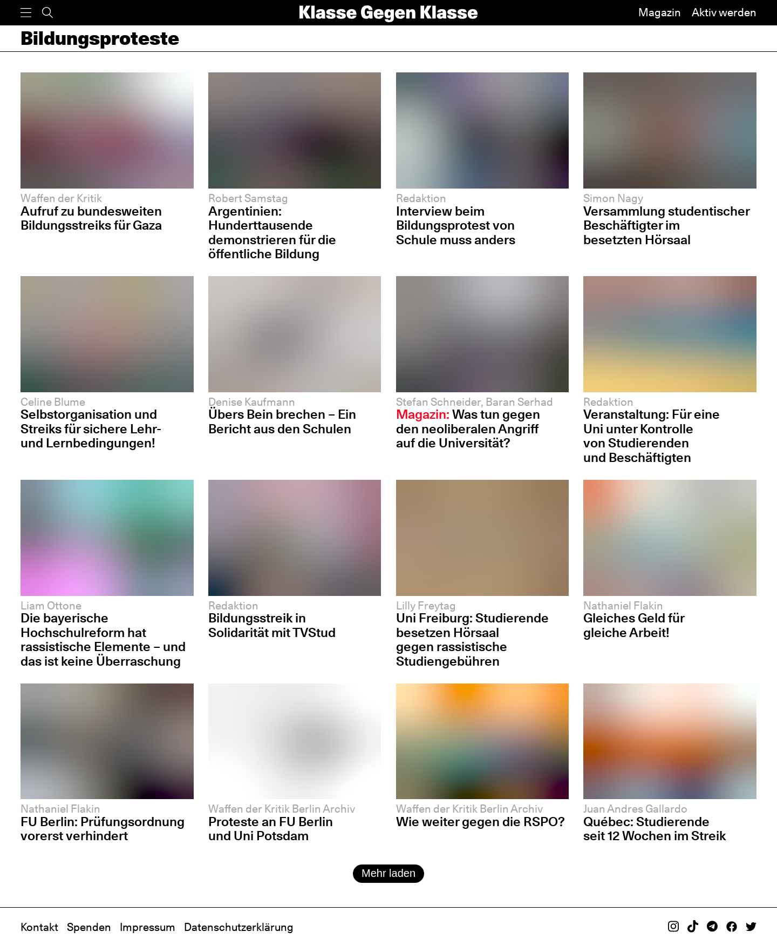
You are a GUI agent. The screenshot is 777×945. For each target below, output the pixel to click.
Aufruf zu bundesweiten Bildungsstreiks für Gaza (91, 218)
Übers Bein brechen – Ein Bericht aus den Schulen (282, 421)
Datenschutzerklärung (239, 927)
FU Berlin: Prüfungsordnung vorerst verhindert (103, 829)
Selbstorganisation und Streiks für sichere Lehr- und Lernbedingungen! (91, 428)
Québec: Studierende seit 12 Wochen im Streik (654, 829)
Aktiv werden (724, 12)
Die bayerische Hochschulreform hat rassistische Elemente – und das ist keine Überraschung (103, 639)
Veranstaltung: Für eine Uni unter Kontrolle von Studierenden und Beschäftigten (651, 435)
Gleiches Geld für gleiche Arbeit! (634, 625)
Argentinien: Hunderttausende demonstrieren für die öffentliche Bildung (272, 232)
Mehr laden (388, 873)
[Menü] (26, 12)
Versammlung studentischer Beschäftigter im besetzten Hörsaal (666, 225)
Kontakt (39, 927)
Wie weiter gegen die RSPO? (480, 821)
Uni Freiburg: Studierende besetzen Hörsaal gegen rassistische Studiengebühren (472, 639)
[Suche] (47, 12)
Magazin (659, 12)
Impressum (147, 927)
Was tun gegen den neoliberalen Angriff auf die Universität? (468, 428)
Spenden (89, 927)
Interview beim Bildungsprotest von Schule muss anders (455, 225)
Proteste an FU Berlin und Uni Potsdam (270, 829)
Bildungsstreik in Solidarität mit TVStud (272, 625)
